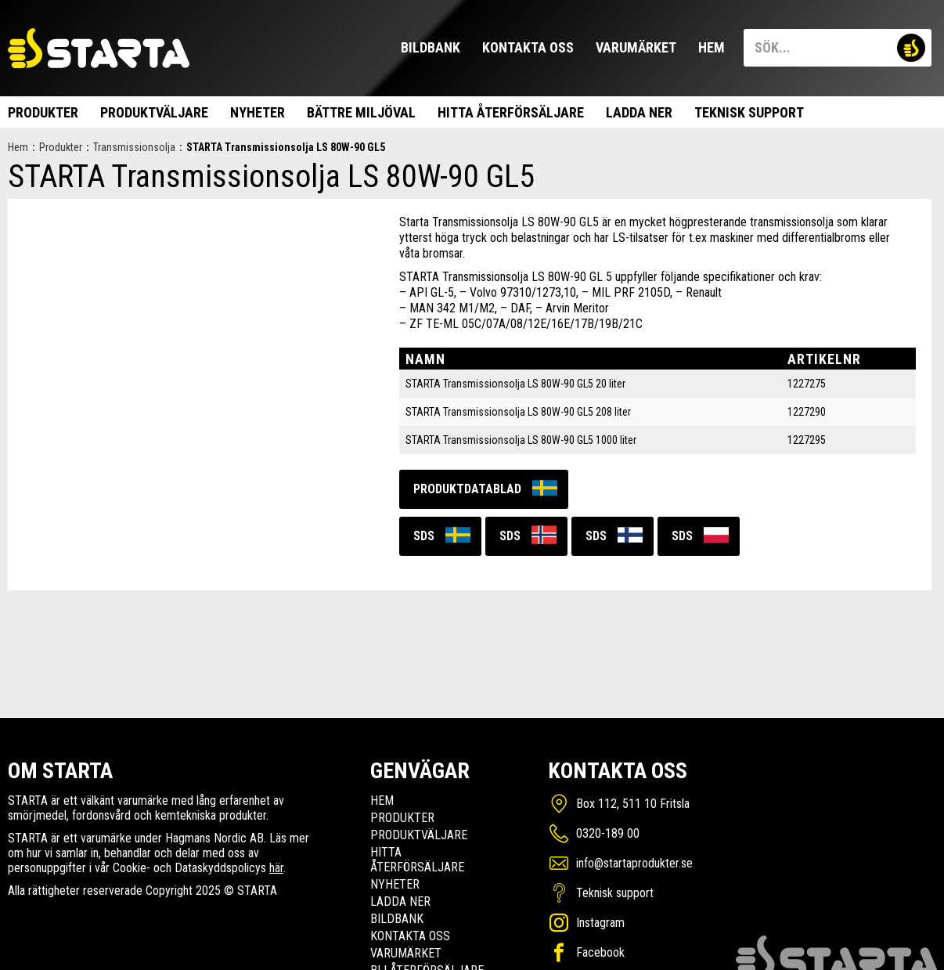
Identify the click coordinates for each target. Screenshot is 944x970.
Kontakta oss (528, 47)
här (276, 867)
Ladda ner (639, 112)
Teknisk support (749, 112)
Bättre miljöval (361, 112)
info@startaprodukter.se (634, 863)
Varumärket (636, 47)
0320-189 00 (608, 833)
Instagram (600, 922)
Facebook (600, 952)
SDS (423, 535)
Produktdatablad (467, 488)
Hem (711, 47)
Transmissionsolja (134, 147)
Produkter (43, 112)
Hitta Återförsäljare (511, 112)
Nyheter (257, 112)
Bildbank (430, 47)
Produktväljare (154, 112)
